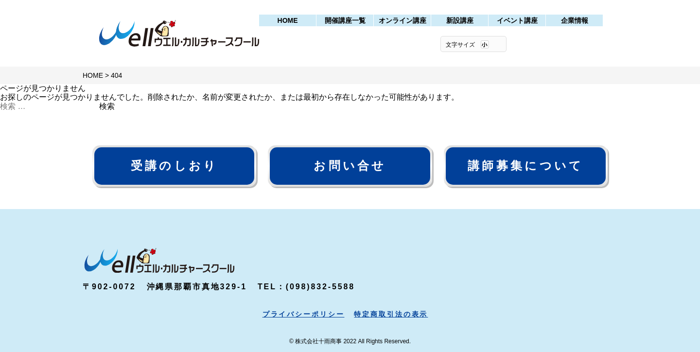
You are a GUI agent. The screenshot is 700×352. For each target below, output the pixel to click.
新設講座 (459, 20)
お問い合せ (350, 165)
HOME (288, 20)
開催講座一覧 (345, 20)
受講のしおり (174, 165)
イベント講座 (517, 20)
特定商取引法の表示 (391, 314)
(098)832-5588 (320, 286)
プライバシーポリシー (303, 314)
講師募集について (525, 165)
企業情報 (574, 20)
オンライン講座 (402, 20)
